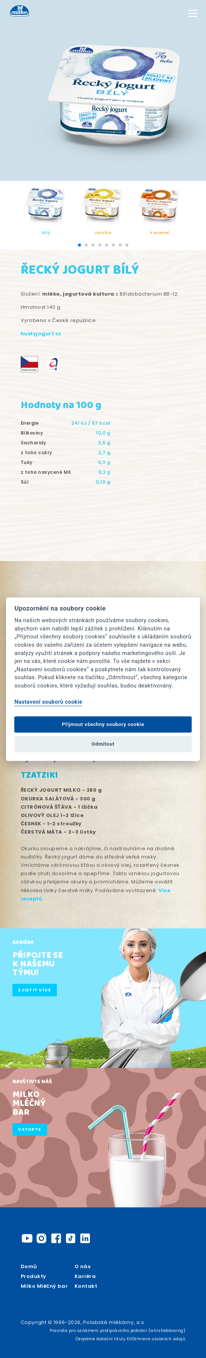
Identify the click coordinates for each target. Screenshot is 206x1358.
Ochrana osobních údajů (158, 1339)
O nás (83, 1266)
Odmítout (103, 744)
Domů (29, 1266)
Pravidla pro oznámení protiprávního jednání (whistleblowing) (117, 1330)
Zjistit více (34, 990)
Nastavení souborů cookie (48, 702)
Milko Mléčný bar (44, 1286)
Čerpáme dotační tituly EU (103, 1339)
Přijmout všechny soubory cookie (103, 724)
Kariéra (85, 1276)
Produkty (33, 1276)
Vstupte (29, 1129)
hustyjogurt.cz (41, 333)
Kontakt (86, 1286)
